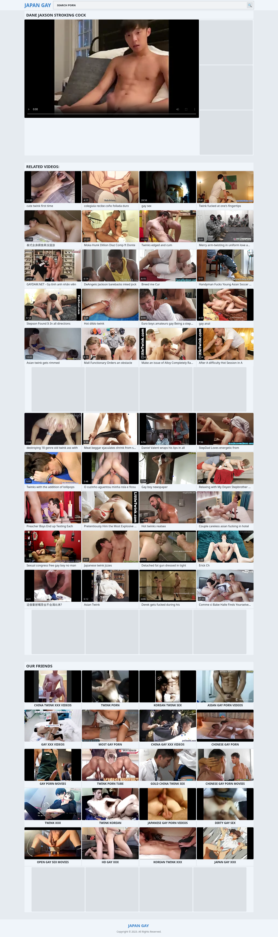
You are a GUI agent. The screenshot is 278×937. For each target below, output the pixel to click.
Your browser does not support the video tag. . (111, 69)
